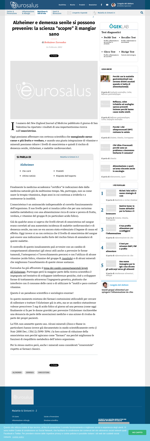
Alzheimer (27, 164)
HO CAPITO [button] (137, 432)
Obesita (113, 158)
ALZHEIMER (17, 372)
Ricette (72, 5)
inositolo (67, 258)
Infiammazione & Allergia (28, 12)
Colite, (129, 92)
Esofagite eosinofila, (118, 92)
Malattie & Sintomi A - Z (24, 410)
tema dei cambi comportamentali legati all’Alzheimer (49, 269)
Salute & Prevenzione (12, 12)
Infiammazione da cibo (124, 238)
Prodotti (82, 5)
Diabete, (113, 138)
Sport (123, 177)
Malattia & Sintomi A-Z (69, 157)
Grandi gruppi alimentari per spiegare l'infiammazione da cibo (117, 291)
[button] (102, 5)
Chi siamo (15, 417)
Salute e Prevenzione (51, 417)
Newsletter (93, 5)
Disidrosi (133, 200)
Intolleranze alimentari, (124, 273)
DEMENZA (30, 372)
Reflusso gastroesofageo (111, 94)
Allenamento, (115, 177)
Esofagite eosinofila (114, 119)
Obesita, (120, 138)
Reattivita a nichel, (122, 200)
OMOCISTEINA (43, 372)
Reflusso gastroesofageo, (120, 118)
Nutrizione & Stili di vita (42, 12)
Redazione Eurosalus (55, 42)
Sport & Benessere (57, 12)
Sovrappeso (128, 138)
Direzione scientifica (51, 420)
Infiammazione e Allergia (21, 420)
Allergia (109, 275)
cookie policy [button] (18, 437)
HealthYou (62, 5)
